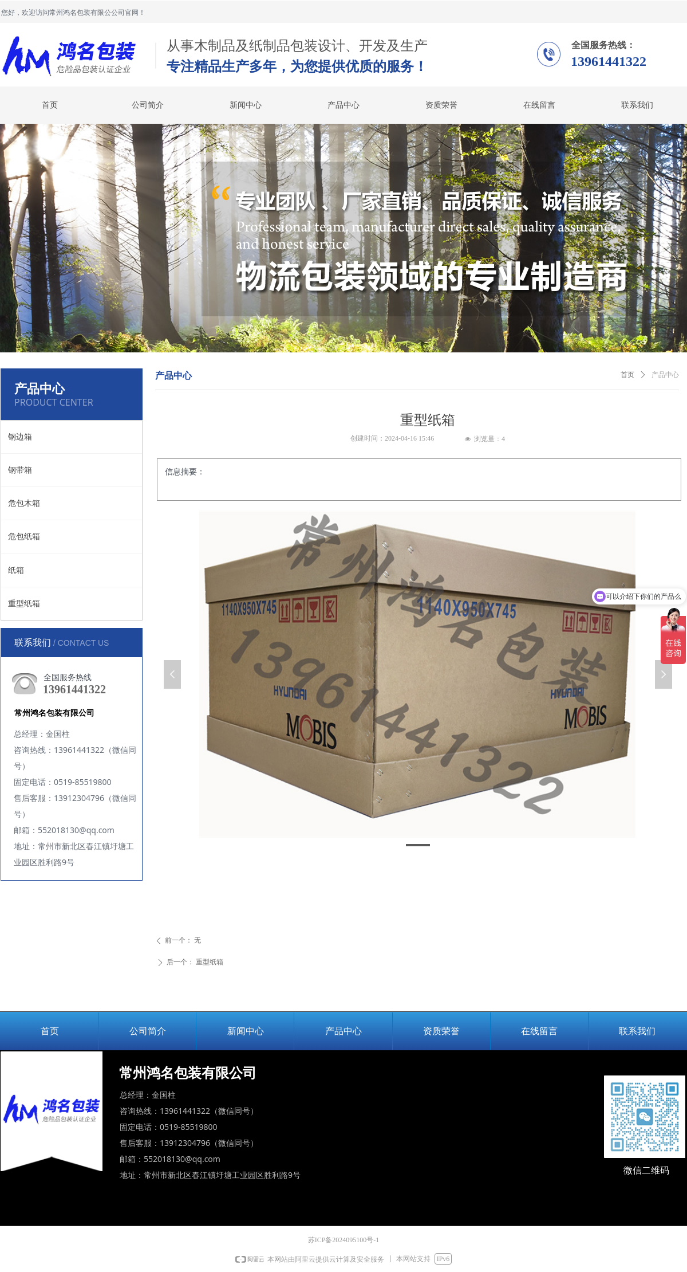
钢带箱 (20, 470)
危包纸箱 (24, 536)
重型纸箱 (24, 603)
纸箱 (16, 570)
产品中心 (665, 375)
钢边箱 (20, 437)
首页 (627, 375)
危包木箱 (24, 503)
